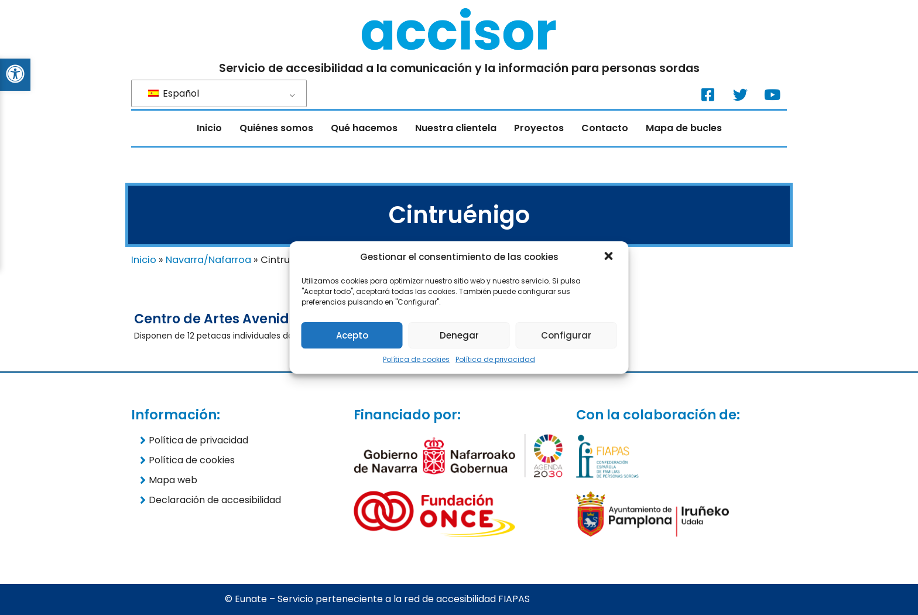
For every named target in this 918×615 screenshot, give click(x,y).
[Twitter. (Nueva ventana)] (740, 94)
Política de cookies (416, 359)
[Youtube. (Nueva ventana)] (772, 94)
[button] (610, 257)
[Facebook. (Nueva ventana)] (707, 94)
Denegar (459, 335)
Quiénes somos (276, 128)
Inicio (209, 128)
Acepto (352, 335)
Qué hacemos (364, 128)
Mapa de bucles (684, 128)
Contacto (604, 128)
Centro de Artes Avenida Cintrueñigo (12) (272, 319)
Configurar (566, 335)
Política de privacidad (495, 359)
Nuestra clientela (455, 128)
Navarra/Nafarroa (208, 259)
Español (173, 93)
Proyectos (539, 128)
